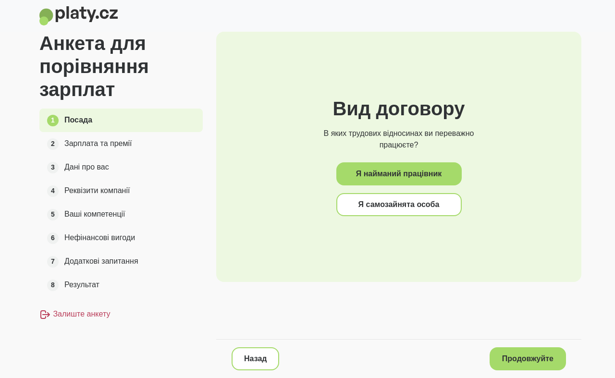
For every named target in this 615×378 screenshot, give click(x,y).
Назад (255, 358)
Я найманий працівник (399, 174)
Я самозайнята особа (399, 204)
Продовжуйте (528, 358)
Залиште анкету (74, 314)
